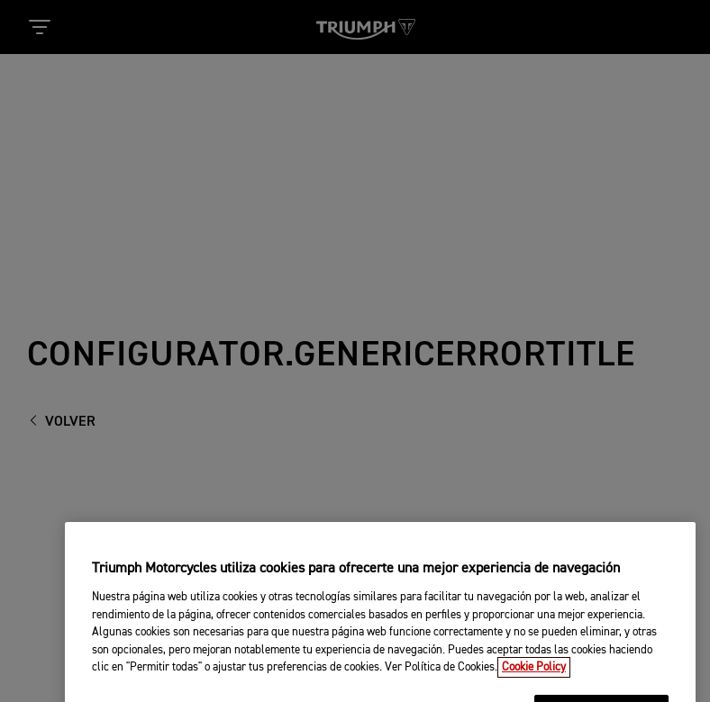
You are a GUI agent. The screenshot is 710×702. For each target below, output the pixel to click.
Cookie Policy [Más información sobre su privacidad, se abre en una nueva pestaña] (534, 676)
